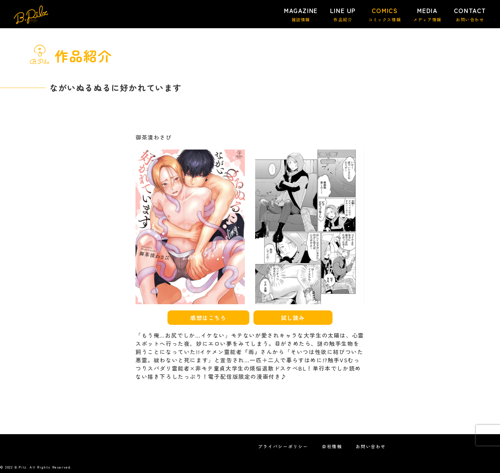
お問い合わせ (371, 446)
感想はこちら (208, 318)
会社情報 (332, 446)
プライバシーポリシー (283, 446)
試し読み (293, 318)
